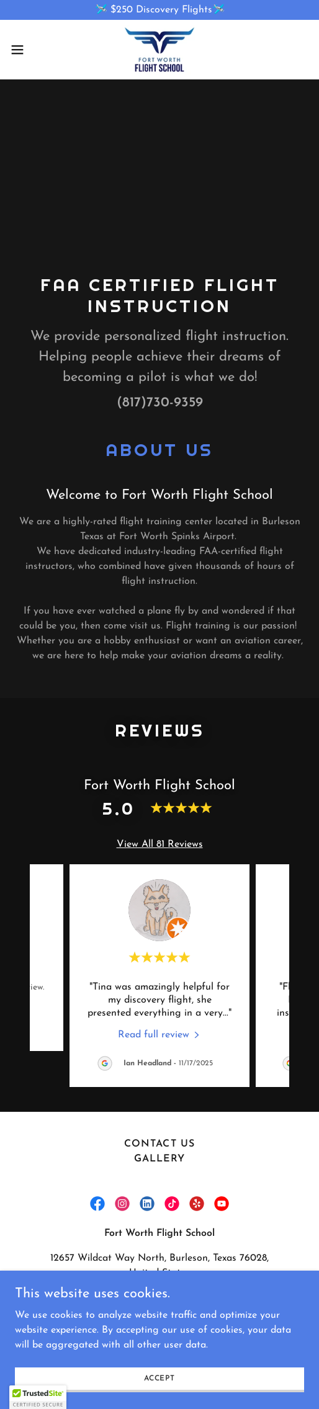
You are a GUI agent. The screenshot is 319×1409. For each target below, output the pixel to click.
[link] (159, 49)
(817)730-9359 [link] (160, 398)
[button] (28, 49)
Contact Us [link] (159, 1140)
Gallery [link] (159, 1155)
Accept (159, 1378)
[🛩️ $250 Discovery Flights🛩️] (159, 9)
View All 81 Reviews (160, 840)
